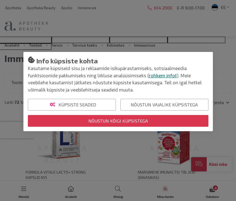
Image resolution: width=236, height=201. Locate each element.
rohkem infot (163, 75)
